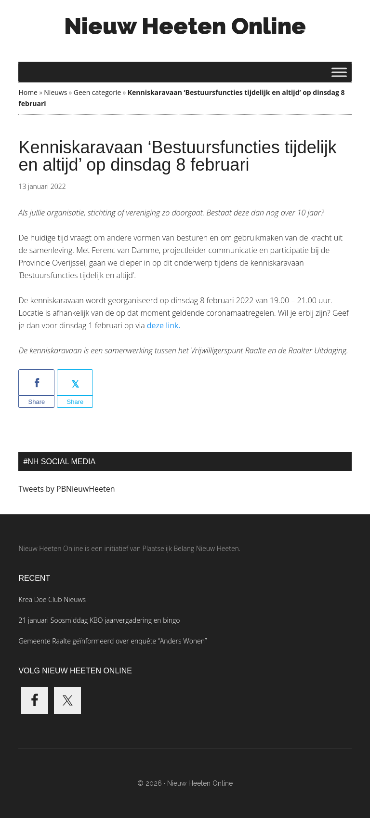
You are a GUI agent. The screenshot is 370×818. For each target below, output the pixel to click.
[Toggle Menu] (339, 72)
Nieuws (55, 92)
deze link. (165, 325)
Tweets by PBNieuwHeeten (66, 488)
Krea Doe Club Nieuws (52, 599)
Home (28, 92)
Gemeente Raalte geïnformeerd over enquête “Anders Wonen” (112, 640)
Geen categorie (97, 92)
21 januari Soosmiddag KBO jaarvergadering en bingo (99, 620)
